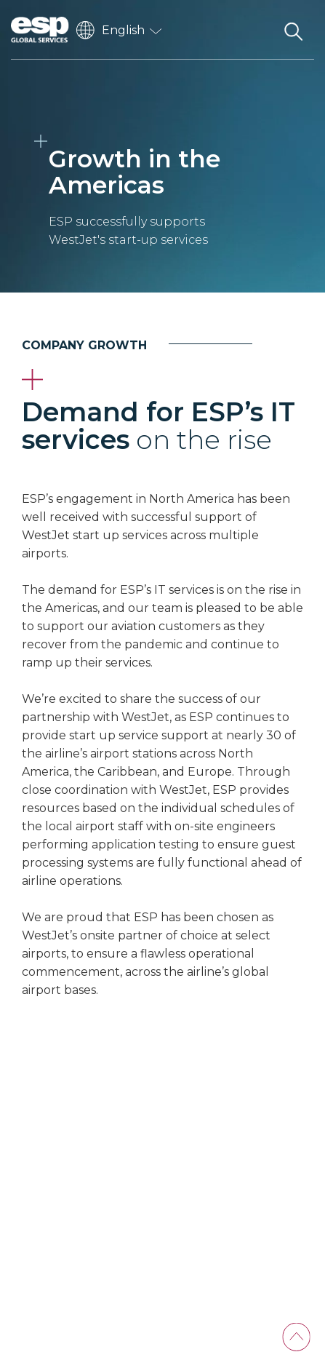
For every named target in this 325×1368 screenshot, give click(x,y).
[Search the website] (293, 29)
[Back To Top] (296, 1337)
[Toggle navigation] (255, 30)
